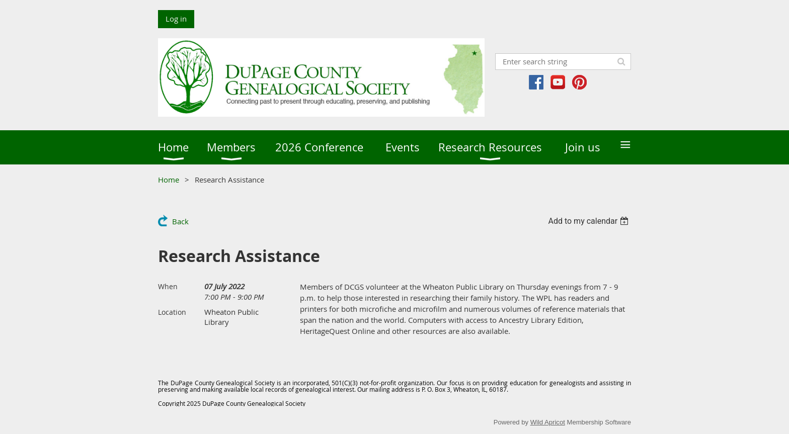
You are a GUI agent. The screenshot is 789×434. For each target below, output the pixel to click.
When (168, 286)
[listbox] (589, 221)
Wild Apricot (547, 422)
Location (172, 312)
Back (180, 221)
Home (168, 180)
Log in (176, 19)
